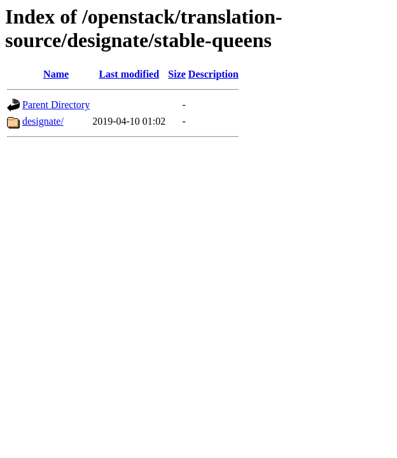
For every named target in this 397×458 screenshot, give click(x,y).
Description (213, 74)
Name (56, 74)
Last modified (129, 74)
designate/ (43, 121)
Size (177, 74)
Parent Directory (56, 104)
